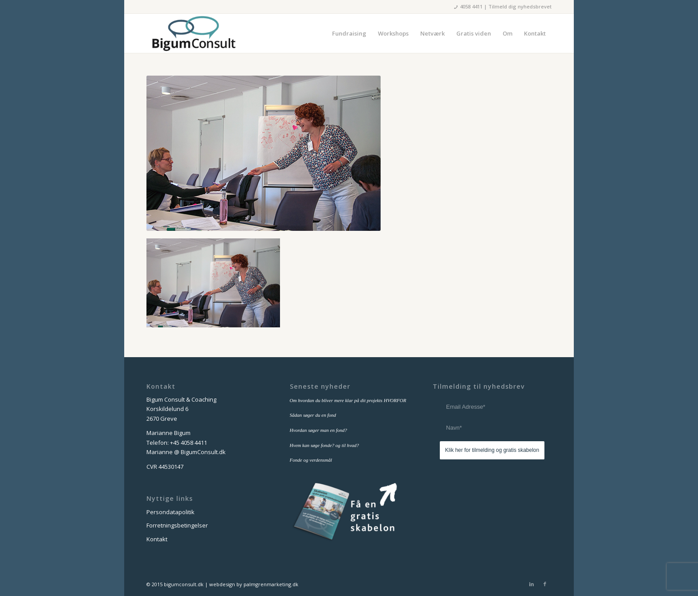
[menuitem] (349, 33)
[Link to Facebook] (545, 584)
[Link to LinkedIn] (531, 584)
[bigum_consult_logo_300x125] (193, 33)
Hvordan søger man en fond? (318, 430)
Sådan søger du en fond (313, 415)
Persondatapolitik (170, 512)
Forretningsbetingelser (177, 525)
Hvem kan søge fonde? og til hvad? (324, 445)
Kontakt (156, 539)
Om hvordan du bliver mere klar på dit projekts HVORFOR (348, 400)
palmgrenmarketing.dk (270, 584)
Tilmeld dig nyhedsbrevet (520, 6)
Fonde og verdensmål (311, 460)
